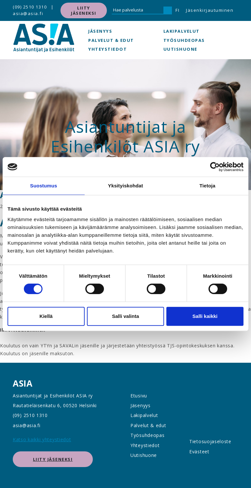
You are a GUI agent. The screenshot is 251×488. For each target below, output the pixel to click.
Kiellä (46, 316)
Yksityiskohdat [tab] (125, 185)
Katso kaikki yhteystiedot (42, 439)
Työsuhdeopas (184, 40)
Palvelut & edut (111, 40)
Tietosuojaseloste (210, 441)
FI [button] (177, 10)
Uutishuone (180, 49)
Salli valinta (125, 316)
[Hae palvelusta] (137, 10)
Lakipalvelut (181, 31)
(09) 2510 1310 (30, 7)
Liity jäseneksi (83, 10)
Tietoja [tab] (207, 185)
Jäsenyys (100, 31)
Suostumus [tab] (43, 185)
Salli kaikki (205, 316)
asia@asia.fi (28, 13)
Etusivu (138, 395)
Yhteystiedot (107, 49)
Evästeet (199, 451)
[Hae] (167, 10)
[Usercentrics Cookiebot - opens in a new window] (214, 167)
